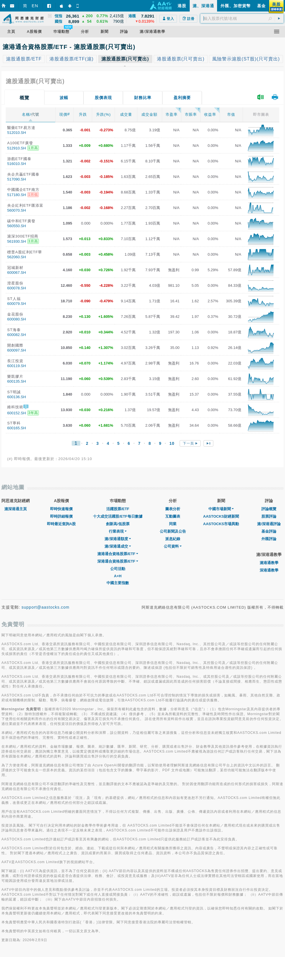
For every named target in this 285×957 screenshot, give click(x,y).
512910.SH (16, 148)
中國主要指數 (118, 583)
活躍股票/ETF (117, 509)
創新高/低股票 (118, 524)
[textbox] (242, 18)
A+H (117, 576)
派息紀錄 (172, 539)
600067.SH (16, 272)
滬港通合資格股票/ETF (117, 554)
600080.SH (16, 319)
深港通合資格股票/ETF (117, 561)
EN (35, 5)
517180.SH (16, 195)
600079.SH (16, 303)
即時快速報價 (61, 509)
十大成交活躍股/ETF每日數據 (117, 516)
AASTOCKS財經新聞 (221, 516)
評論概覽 (268, 509)
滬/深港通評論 (269, 524)
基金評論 (268, 531)
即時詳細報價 (61, 516)
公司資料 (173, 546)
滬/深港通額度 (118, 539)
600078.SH (16, 288)
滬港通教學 (269, 563)
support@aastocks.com (46, 607)
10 (171, 443)
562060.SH (16, 257)
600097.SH (16, 350)
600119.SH (16, 366)
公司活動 (117, 569)
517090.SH (16, 179)
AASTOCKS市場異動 (221, 524)
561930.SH (16, 241)
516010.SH (16, 164)
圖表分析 (172, 509)
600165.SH (16, 428)
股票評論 (268, 516)
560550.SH (16, 226)
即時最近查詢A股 (61, 524)
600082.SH (16, 335)
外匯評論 (268, 539)
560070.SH (16, 210)
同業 (172, 524)
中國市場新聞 (221, 509)
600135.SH (16, 381)
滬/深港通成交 (118, 546)
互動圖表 (172, 516)
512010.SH (16, 132)
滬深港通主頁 (15, 509)
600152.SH (16, 413)
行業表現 (118, 531)
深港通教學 (269, 570)
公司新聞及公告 (173, 531)
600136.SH (16, 397)
